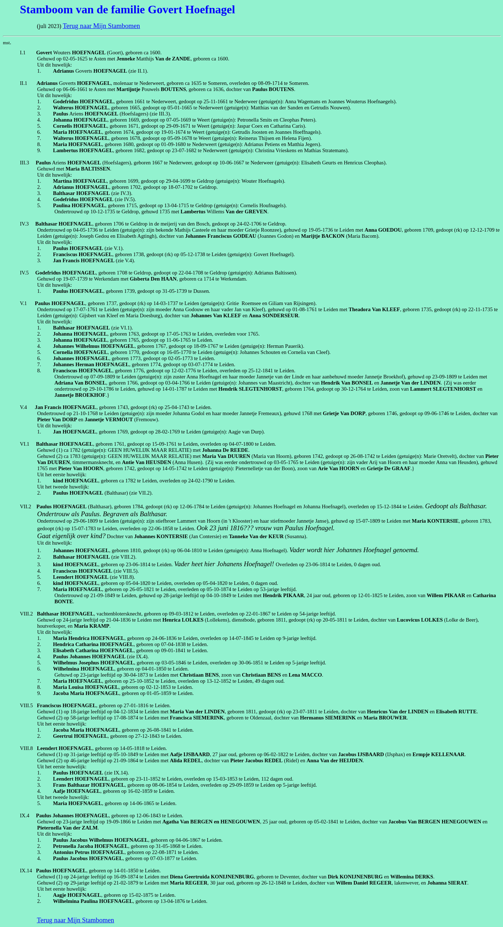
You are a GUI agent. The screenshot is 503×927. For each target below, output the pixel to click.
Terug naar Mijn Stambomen (101, 25)
